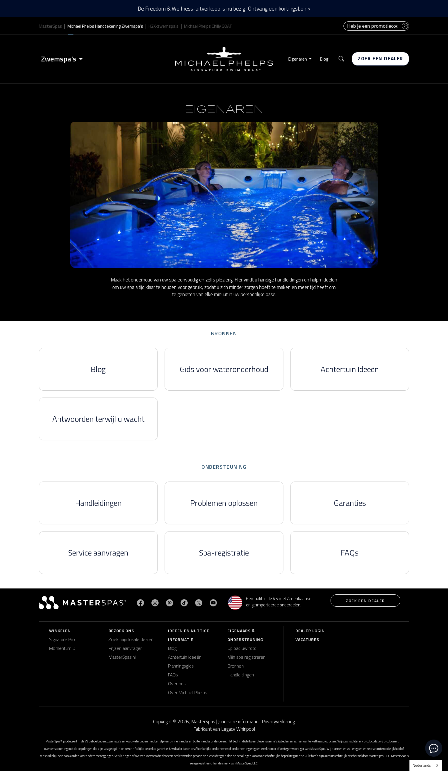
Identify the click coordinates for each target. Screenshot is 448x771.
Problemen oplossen (224, 503)
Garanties (350, 503)
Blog (324, 58)
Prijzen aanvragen (126, 648)
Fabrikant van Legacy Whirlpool (224, 729)
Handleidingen (98, 503)
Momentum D (62, 648)
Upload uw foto (242, 648)
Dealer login (310, 631)
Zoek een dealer (380, 58)
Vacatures (307, 639)
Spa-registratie (224, 552)
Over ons (177, 683)
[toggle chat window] (433, 748)
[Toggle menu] (82, 59)
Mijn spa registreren (246, 657)
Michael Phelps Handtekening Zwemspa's (105, 26)
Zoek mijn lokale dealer (131, 639)
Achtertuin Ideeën (350, 369)
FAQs (350, 552)
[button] (341, 59)
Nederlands (422, 765)
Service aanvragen (98, 552)
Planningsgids (181, 665)
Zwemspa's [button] (58, 58)
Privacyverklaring (278, 721)
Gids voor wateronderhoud (224, 369)
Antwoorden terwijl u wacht (98, 419)
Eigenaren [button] (298, 58)
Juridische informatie (238, 721)
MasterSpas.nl (122, 657)
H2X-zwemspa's (164, 26)
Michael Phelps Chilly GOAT (208, 26)
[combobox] (425, 765)
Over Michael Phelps (187, 692)
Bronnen (235, 665)
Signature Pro (62, 639)
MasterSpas (50, 26)
